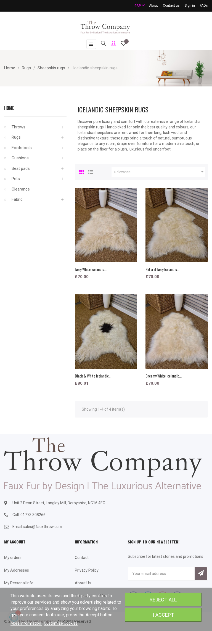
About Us (83, 583)
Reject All (163, 600)
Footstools (22, 147)
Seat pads (21, 168)
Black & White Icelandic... (93, 376)
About (153, 5)
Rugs (16, 137)
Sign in (190, 5)
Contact (82, 557)
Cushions (20, 157)
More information (26, 623)
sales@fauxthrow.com (42, 526)
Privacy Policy (87, 570)
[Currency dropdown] (137, 5)
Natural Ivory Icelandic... (162, 269)
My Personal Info (18, 583)
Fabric (17, 199)
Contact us (171, 5)
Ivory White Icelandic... (91, 269)
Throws (18, 127)
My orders (13, 557)
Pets (16, 178)
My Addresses (16, 570)
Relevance (159, 172)
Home (9, 108)
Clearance (21, 189)
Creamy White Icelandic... (163, 376)
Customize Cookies (61, 623)
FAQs (204, 5)
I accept (163, 615)
